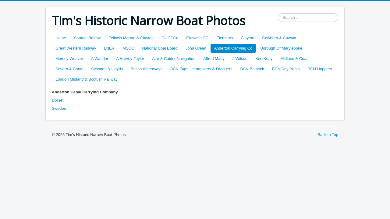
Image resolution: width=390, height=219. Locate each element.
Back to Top (327, 134)
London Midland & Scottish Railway (86, 79)
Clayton (247, 38)
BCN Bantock (252, 69)
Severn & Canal (69, 69)
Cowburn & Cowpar (279, 38)
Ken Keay (263, 58)
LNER (109, 48)
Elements (224, 38)
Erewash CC (197, 38)
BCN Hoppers (320, 69)
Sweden (59, 108)
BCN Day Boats (286, 69)
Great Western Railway (75, 48)
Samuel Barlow (87, 38)
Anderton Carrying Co (233, 48)
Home (60, 38)
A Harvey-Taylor (130, 58)
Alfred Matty (214, 58)
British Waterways (146, 69)
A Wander (99, 58)
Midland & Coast (294, 58)
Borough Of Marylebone (281, 48)
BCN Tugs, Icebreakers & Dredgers (201, 69)
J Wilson (239, 58)
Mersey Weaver (69, 58)
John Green (196, 48)
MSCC (128, 48)
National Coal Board (159, 48)
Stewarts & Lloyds (107, 69)
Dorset (57, 100)
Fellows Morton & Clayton (131, 38)
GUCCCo (169, 38)
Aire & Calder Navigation (173, 58)
